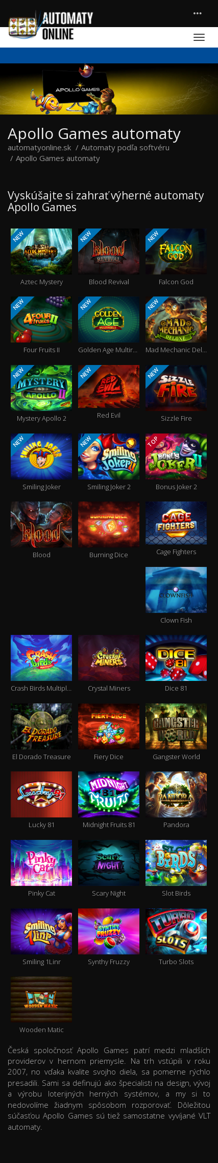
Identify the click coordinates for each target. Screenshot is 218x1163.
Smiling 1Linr (41, 937)
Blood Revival (108, 257)
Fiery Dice (108, 732)
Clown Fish (176, 596)
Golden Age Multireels (108, 325)
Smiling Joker (41, 462)
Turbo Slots (176, 937)
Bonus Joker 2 (176, 462)
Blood (41, 530)
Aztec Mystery (41, 257)
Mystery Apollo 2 (41, 394)
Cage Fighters (176, 528)
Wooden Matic (41, 1005)
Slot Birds (176, 869)
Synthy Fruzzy (108, 937)
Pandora (176, 800)
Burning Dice (108, 530)
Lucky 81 (41, 800)
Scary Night (108, 869)
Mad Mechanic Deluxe (176, 325)
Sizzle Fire (176, 394)
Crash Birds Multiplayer (41, 664)
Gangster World (176, 732)
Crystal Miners (108, 664)
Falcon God (176, 257)
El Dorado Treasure (41, 732)
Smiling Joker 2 (108, 462)
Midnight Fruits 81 (108, 800)
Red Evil (108, 392)
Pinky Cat (41, 869)
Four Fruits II (41, 325)
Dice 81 (176, 664)
